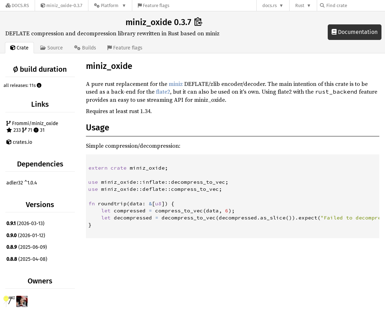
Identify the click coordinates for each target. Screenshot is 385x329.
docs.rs (269, 5)
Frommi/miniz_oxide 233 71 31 (32, 127)
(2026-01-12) (25, 236)
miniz (176, 84)
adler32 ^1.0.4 (21, 183)
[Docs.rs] (17, 5)
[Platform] (110, 5)
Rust (299, 5)
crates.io (19, 142)
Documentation (355, 32)
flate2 (163, 91)
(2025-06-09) (26, 247)
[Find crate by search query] (355, 5)
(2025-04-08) (26, 259)
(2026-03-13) (25, 224)
